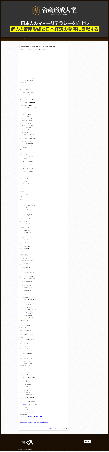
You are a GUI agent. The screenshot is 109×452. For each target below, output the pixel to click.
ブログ (39, 39)
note (54, 39)
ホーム (25, 39)
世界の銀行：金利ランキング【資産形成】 (57, 429)
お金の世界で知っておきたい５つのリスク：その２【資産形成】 (34, 423)
